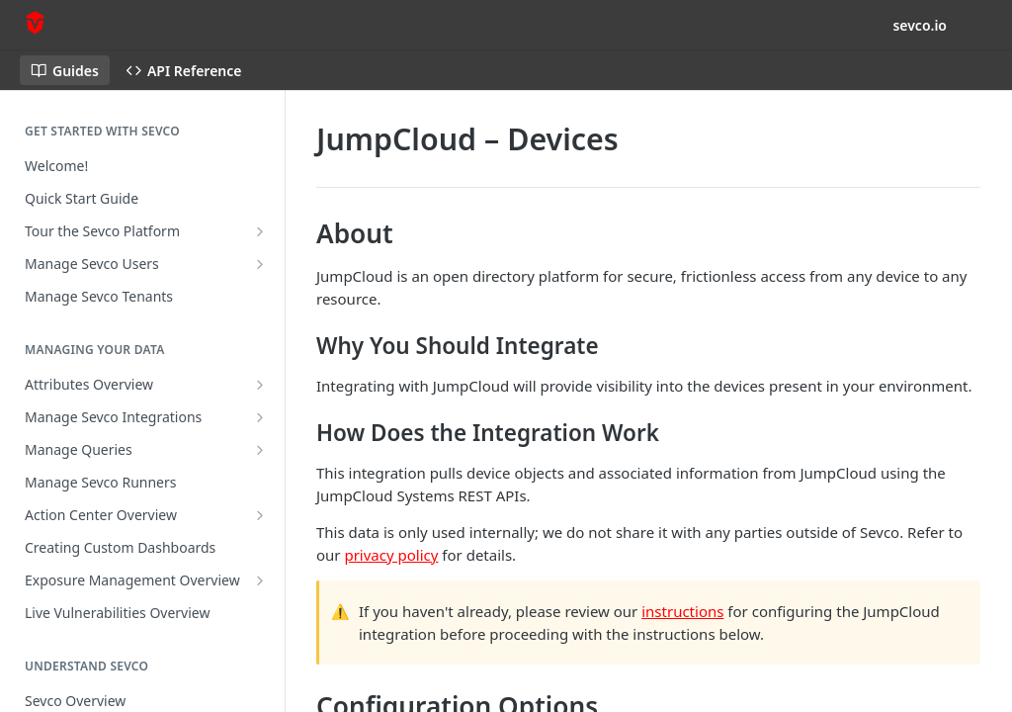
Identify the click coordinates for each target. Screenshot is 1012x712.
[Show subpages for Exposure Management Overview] (260, 580)
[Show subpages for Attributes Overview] (260, 385)
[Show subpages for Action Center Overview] (260, 515)
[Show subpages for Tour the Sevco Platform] (260, 231)
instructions (682, 611)
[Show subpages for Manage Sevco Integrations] (260, 417)
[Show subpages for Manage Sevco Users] (260, 264)
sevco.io (919, 25)
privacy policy (391, 555)
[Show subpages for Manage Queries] (260, 450)
